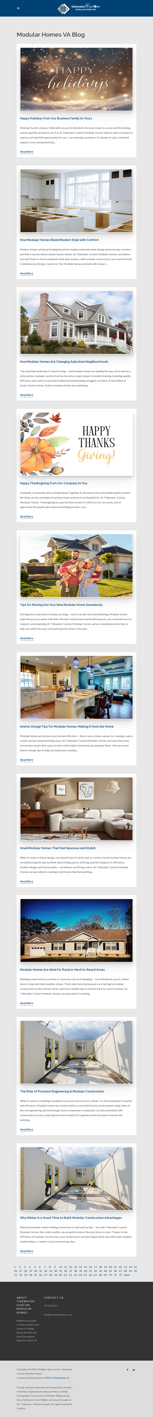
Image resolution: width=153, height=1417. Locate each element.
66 (90, 1274)
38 (75, 1270)
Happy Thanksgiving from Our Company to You (53, 483)
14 (80, 1266)
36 (65, 1270)
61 (65, 1274)
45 (110, 1270)
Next (127, 1274)
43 (100, 1270)
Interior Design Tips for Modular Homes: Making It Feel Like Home (67, 726)
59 (55, 1274)
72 (120, 1274)
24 (130, 1266)
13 (75, 1266)
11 (65, 1266)
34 (55, 1270)
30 (35, 1270)
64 (80, 1274)
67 (95, 1274)
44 (105, 1270)
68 (100, 1274)
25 (135, 1266)
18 (100, 1266)
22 (120, 1266)
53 (25, 1274)
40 (85, 1270)
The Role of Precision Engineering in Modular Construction (62, 1091)
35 (60, 1270)
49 (130, 1270)
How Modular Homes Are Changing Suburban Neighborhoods (64, 361)
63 (75, 1274)
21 (115, 1266)
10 (60, 1266)
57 (45, 1274)
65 (85, 1274)
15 (85, 1266)
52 (20, 1274)
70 (110, 1274)
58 (50, 1274)
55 (35, 1274)
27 (20, 1270)
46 (115, 1270)
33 (50, 1270)
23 (125, 1266)
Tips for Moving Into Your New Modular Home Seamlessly (61, 605)
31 (40, 1270)
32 (45, 1270)
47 (120, 1270)
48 (125, 1270)
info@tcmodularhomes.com (58, 1314)
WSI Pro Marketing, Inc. (57, 1377)
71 (115, 1274)
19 (105, 1266)
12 (70, 1266)
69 (105, 1274)
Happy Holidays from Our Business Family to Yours (56, 118)
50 (135, 1270)
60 (60, 1274)
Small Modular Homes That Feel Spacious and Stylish (58, 848)
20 (110, 1266)
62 (70, 1274)
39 (80, 1270)
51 (15, 1274)
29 (30, 1270)
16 (90, 1266)
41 (90, 1270)
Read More (26, 151)
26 (15, 1270)
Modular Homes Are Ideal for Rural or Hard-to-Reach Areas (62, 969)
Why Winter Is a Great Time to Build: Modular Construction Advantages (71, 1217)
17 (95, 1266)
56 (40, 1274)
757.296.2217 (51, 1305)
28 (25, 1270)
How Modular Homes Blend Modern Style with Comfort (59, 240)
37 (70, 1270)
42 (95, 1270)
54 (30, 1274)
